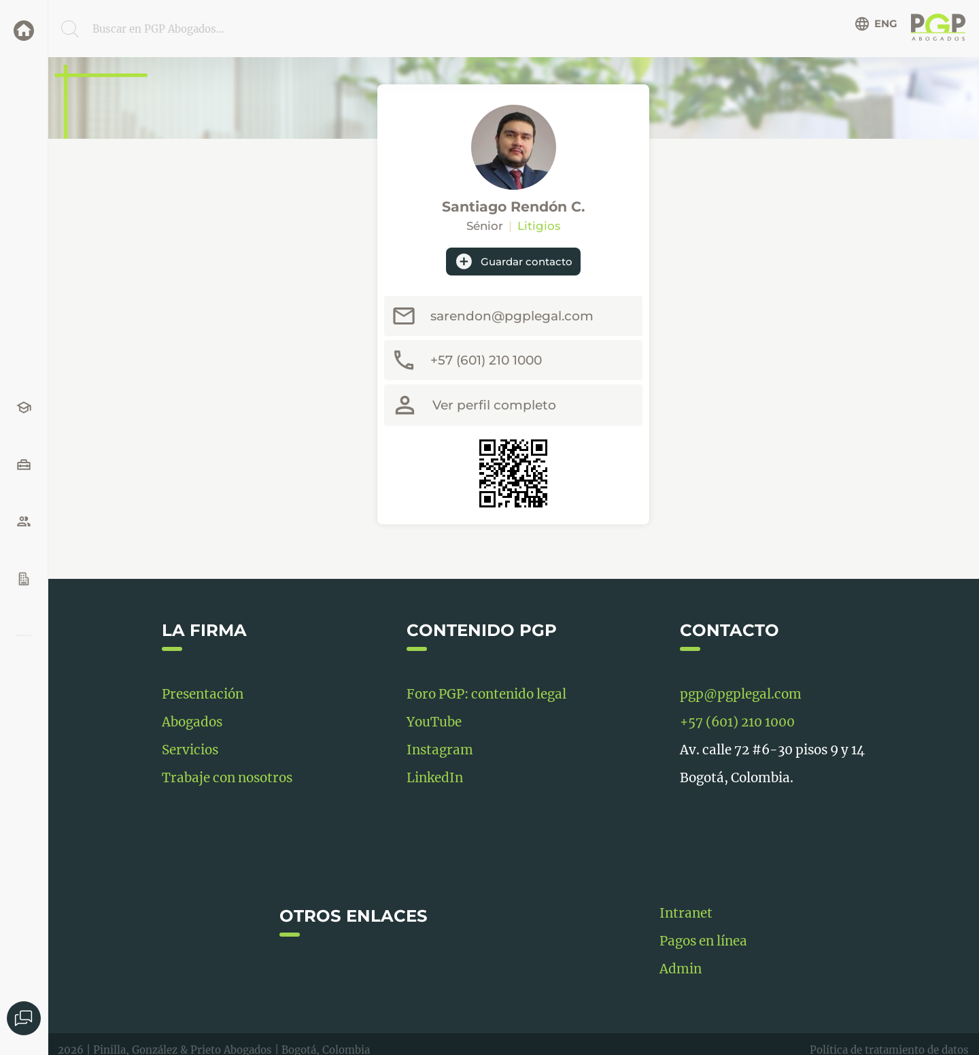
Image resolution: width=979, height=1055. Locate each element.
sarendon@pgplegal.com (512, 316)
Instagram (440, 750)
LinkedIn (435, 778)
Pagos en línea (703, 941)
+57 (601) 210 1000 (486, 360)
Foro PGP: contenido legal (486, 694)
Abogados (192, 722)
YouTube (434, 722)
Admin (680, 969)
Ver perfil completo (494, 405)
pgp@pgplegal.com (741, 694)
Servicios (190, 750)
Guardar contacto (513, 261)
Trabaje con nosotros (227, 778)
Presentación (202, 694)
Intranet (685, 913)
